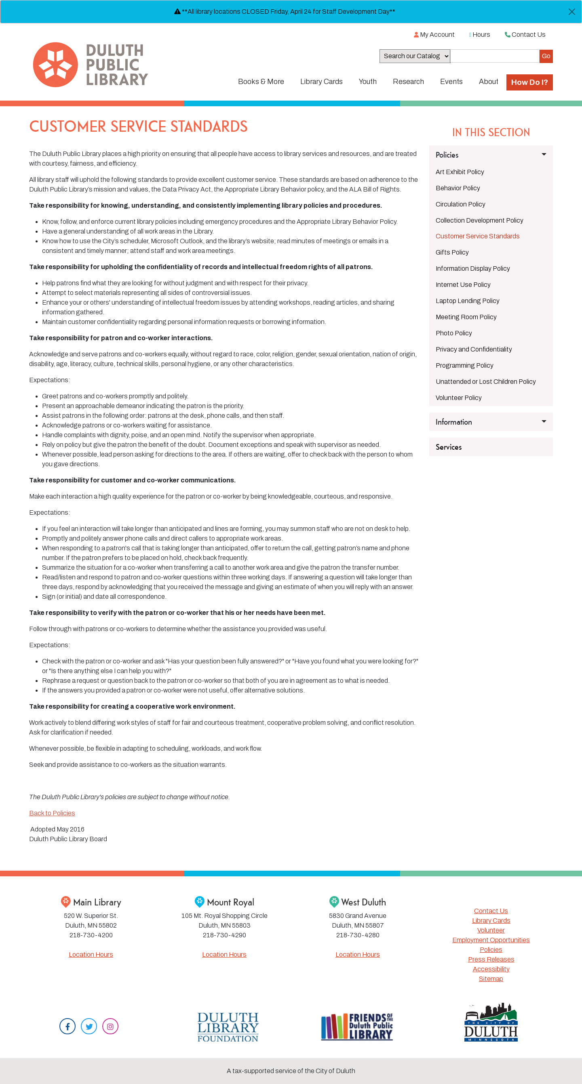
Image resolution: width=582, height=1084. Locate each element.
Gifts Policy (452, 252)
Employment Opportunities (491, 940)
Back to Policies (52, 813)
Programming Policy (464, 365)
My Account (434, 34)
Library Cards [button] (321, 82)
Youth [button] (368, 82)
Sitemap (491, 978)
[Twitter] (89, 1027)
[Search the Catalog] (495, 56)
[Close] (572, 11)
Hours (479, 34)
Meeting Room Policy (466, 317)
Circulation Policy (460, 204)
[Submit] (546, 56)
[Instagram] (110, 1027)
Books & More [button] (261, 82)
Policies (491, 949)
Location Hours (91, 954)
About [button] (488, 82)
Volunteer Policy (459, 397)
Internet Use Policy (463, 284)
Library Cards (491, 920)
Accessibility (491, 969)
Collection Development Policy (479, 220)
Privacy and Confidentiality (474, 349)
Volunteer (491, 930)
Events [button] (451, 82)
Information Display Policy (473, 268)
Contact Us (525, 34)
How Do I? (529, 82)
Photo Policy (454, 333)
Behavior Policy (458, 188)
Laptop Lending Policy (468, 300)
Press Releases (491, 959)
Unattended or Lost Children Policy (486, 381)
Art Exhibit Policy (460, 171)
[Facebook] (67, 1027)
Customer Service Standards (478, 236)
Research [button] (408, 82)
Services (449, 447)
